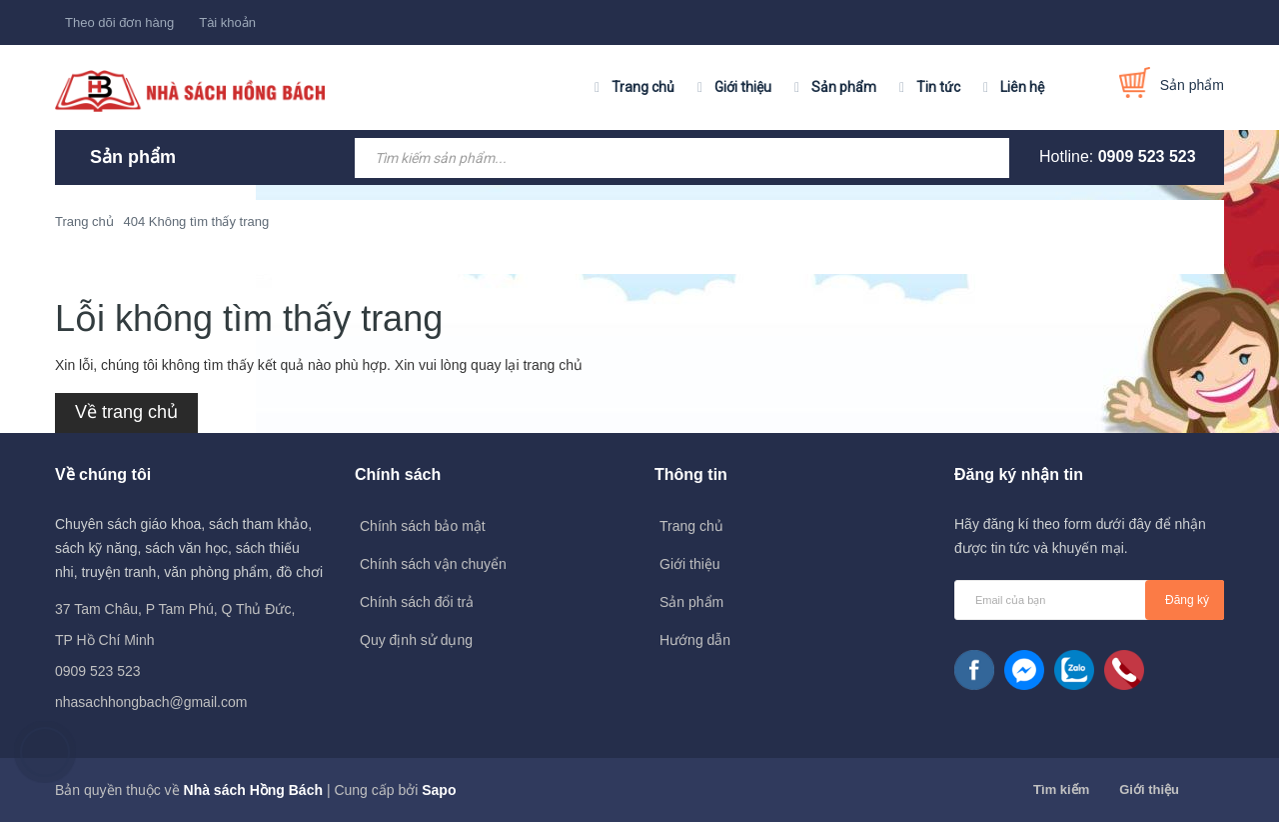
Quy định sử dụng (416, 640)
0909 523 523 (1147, 156)
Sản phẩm (843, 87)
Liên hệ (1022, 87)
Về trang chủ (126, 412)
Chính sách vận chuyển (433, 564)
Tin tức (938, 87)
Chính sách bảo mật (423, 526)
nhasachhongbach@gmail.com (151, 702)
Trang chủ (643, 87)
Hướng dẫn (694, 640)
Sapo (439, 790)
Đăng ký (1187, 600)
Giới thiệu (742, 87)
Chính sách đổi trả (417, 602)
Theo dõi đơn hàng (119, 22)
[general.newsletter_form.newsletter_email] (1089, 600)
